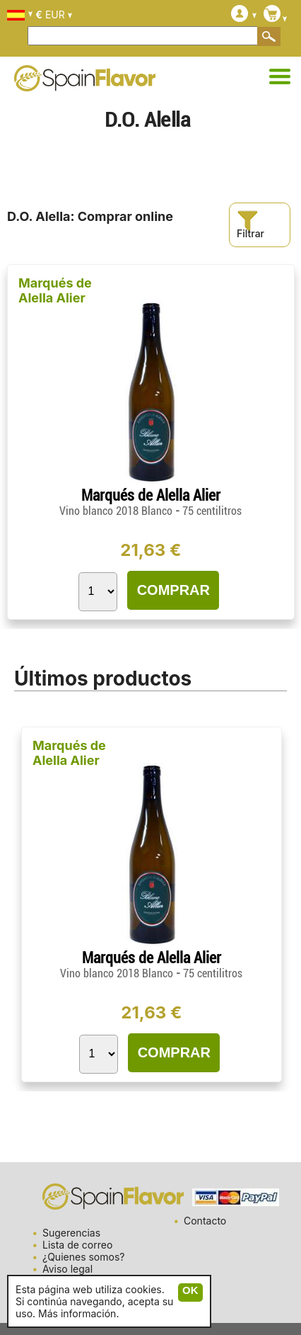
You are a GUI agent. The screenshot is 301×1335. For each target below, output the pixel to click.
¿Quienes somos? (83, 1257)
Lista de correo (77, 1245)
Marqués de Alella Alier (55, 290)
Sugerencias (71, 1233)
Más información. (78, 1313)
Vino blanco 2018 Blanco (117, 511)
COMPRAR (173, 590)
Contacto (205, 1221)
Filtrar (250, 224)
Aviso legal (67, 1269)
